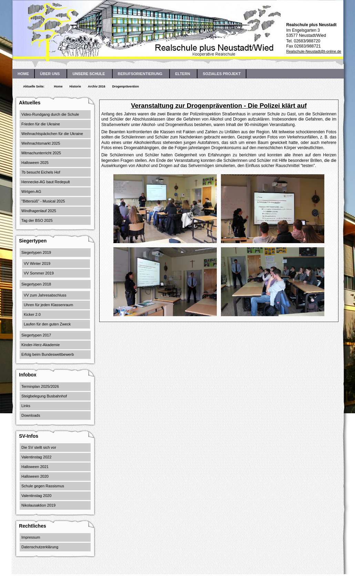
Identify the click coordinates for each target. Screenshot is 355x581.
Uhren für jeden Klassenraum (48, 305)
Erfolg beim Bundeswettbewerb (47, 354)
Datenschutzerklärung (39, 547)
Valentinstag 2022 (36, 457)
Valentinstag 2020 (36, 496)
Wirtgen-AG (31, 191)
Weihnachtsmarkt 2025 (40, 143)
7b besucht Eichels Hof (40, 172)
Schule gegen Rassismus (42, 486)
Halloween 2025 (35, 162)
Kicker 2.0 (32, 314)
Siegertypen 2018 (36, 284)
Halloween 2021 (35, 467)
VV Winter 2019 (37, 263)
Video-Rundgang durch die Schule (50, 114)
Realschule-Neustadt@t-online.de (313, 51)
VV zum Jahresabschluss (45, 295)
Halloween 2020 (35, 476)
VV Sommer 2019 (39, 273)
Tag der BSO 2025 (37, 220)
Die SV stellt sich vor (38, 447)
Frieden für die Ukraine (40, 124)
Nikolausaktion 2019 (38, 505)
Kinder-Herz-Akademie (40, 345)
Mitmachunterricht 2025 (41, 153)
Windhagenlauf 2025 (38, 211)
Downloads (30, 415)
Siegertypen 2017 (36, 335)
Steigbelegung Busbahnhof (44, 396)
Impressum (30, 537)
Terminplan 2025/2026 (40, 386)
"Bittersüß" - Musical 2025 (43, 201)
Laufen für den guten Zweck (47, 324)
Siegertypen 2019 (36, 252)
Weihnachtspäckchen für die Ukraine (52, 134)
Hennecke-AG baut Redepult (45, 182)
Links (25, 406)
